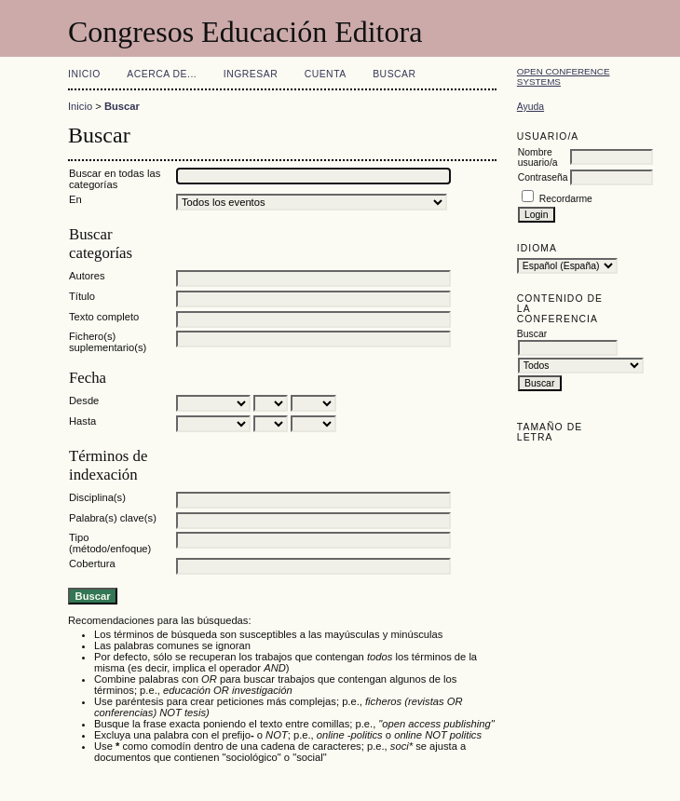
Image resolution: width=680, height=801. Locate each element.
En (75, 199)
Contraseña (543, 177)
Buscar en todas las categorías (114, 179)
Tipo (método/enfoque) (110, 543)
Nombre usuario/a (538, 157)
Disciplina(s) (97, 497)
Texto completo (104, 316)
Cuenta (326, 74)
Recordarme (565, 199)
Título (82, 296)
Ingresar (251, 74)
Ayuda (530, 107)
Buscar (394, 74)
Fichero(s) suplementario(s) (107, 342)
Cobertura (92, 563)
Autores (87, 275)
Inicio (84, 74)
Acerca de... (162, 74)
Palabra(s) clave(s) (112, 517)
